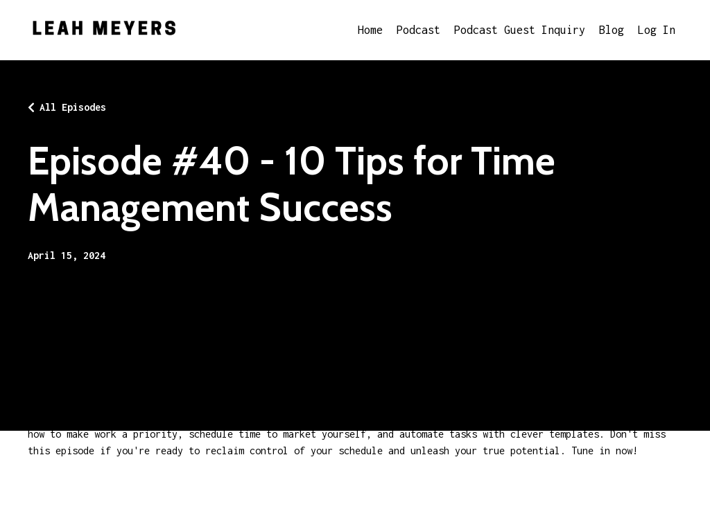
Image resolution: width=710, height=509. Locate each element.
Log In (656, 30)
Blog (611, 30)
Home (370, 30)
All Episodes (73, 107)
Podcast (418, 30)
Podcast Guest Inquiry (519, 30)
